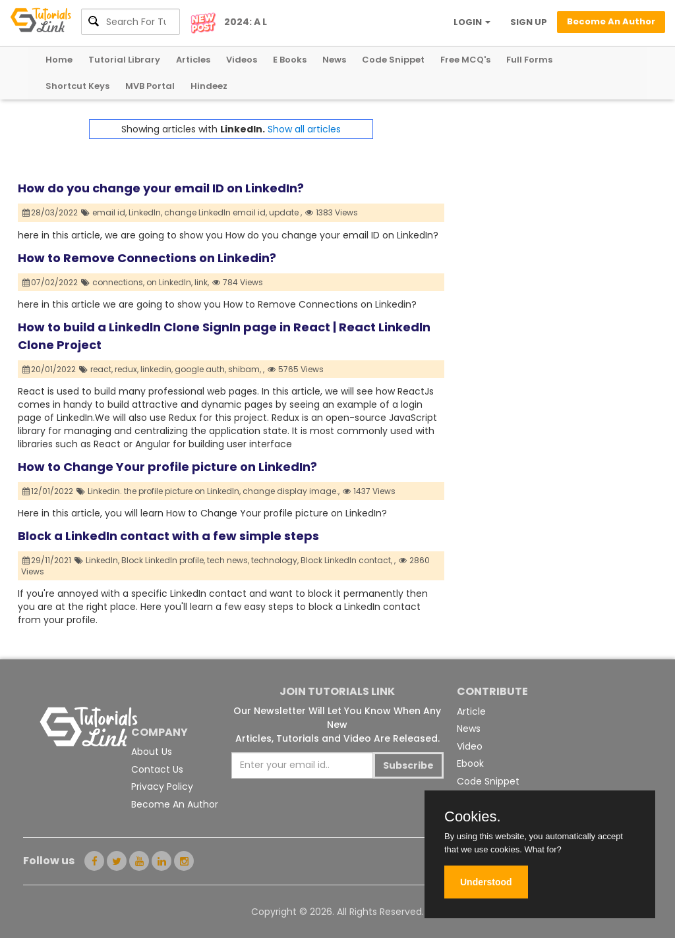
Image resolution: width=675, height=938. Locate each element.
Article (471, 711)
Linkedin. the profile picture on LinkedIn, (164, 491)
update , (285, 212)
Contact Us (157, 769)
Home (59, 59)
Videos (241, 59)
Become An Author (174, 804)
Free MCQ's (465, 59)
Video (470, 746)
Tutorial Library (124, 59)
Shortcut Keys (77, 86)
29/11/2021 (47, 560)
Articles (193, 59)
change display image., (291, 491)
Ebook (470, 763)
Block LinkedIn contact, (346, 560)
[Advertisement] (550, 201)
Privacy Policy (162, 786)
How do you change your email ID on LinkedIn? (161, 188)
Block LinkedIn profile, (163, 560)
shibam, (244, 369)
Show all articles (304, 129)
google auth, (200, 369)
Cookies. (472, 816)
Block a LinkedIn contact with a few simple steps (168, 536)
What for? (542, 849)
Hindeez (209, 86)
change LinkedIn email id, (215, 212)
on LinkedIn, (169, 282)
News (334, 59)
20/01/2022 (49, 369)
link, (201, 282)
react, (101, 369)
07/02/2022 (50, 282)
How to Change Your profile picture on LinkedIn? (167, 466)
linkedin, (156, 369)
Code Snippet (393, 59)
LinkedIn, (145, 212)
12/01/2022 (48, 491)
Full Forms (529, 59)
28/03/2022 (50, 212)
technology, (275, 560)
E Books (290, 59)
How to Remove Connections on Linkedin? (147, 258)
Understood (486, 882)
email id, (109, 212)
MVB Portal (150, 86)
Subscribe (408, 765)
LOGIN (472, 22)
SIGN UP (528, 22)
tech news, (228, 560)
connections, (118, 282)
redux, (126, 369)
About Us (151, 751)
